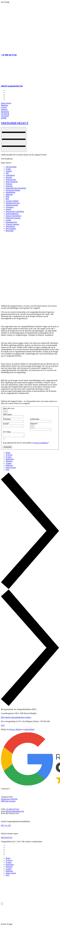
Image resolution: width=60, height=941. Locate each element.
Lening (8, 220)
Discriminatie (11, 229)
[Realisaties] (5, 112)
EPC (7, 173)
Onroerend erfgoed (13, 190)
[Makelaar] (4, 105)
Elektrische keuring (13, 218)
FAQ (3, 726)
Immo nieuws (11, 874)
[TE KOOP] (5, 116)
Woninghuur (10, 226)
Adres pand (7, 414)
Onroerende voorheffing (15, 211)
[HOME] (3, 118)
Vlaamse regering (12, 224)
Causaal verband (12, 201)
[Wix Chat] (18, 914)
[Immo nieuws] (6, 103)
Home (8, 859)
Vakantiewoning (12, 205)
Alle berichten (11, 167)
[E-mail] (13, 426)
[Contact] (4, 107)
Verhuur (9, 171)
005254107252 (6, 838)
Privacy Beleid (15, 730)
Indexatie (9, 194)
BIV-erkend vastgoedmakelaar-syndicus (16, 718)
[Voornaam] (13, 421)
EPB (7, 197)
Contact (9, 869)
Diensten (9, 867)
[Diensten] (4, 109)
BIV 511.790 (6, 826)
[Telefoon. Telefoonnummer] (40, 429)
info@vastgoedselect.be (12, 86)
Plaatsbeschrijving (12, 203)
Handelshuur (10, 192)
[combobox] (5, 411)
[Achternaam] (40, 421)
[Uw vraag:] (15, 435)
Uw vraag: (7, 432)
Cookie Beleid (29, 730)
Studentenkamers (12, 214)
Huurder (9, 177)
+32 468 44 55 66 (9, 55)
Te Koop (9, 861)
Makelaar (9, 872)
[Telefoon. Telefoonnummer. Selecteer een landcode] (32, 426)
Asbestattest (10, 175)
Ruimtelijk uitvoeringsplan (16, 188)
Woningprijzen (11, 222)
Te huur (8, 863)
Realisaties (10, 865)
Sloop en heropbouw (13, 216)
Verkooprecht (11, 180)
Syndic (8, 169)
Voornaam (7, 419)
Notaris (8, 209)
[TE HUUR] (5, 114)
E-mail (6, 424)
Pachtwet (9, 186)
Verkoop (9, 184)
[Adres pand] (13, 416)
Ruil (7, 199)
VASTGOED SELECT (14, 123)
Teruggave (10, 207)
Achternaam (34, 419)
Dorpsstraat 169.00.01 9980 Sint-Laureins (9, 801)
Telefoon (34, 424)
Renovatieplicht (12, 182)
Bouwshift (10, 231)
